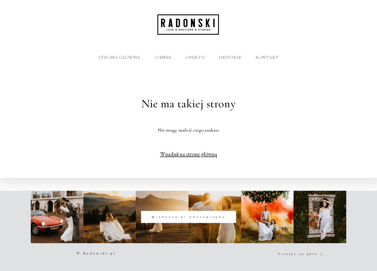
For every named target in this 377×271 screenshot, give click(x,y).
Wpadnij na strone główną (188, 154)
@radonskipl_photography (188, 217)
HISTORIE (230, 57)
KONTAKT (267, 57)
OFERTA (195, 57)
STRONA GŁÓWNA (119, 57)
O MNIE (163, 57)
